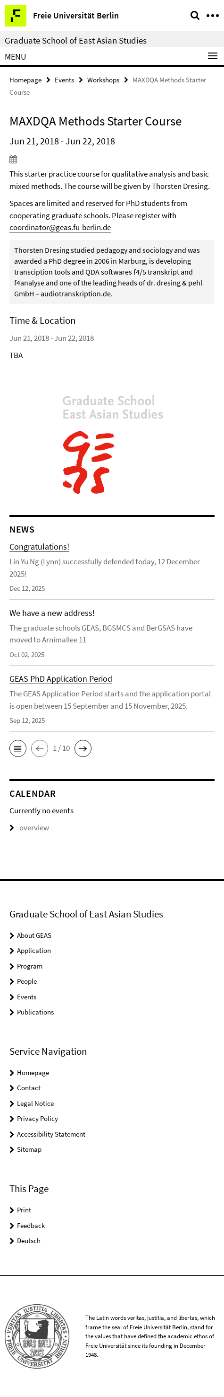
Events (64, 79)
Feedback (31, 1225)
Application (34, 950)
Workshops (103, 79)
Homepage (25, 79)
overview (29, 827)
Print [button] (24, 1209)
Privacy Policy (37, 1118)
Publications (35, 1011)
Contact (29, 1087)
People (27, 981)
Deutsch (29, 1240)
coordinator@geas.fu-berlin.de (60, 227)
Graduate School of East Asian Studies (76, 40)
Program (29, 965)
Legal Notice (35, 1103)
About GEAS (34, 935)
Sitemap (29, 1149)
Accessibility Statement (51, 1134)
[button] (17, 748)
